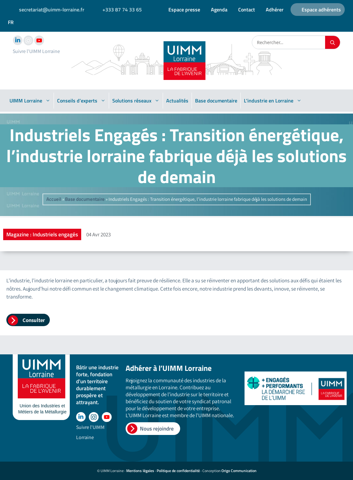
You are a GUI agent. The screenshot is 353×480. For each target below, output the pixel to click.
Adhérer (275, 9)
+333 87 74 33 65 (122, 9)
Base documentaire (216, 100)
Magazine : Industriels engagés (42, 234)
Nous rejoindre (157, 428)
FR (11, 22)
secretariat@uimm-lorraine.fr (51, 9)
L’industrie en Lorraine (273, 100)
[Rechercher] (332, 42)
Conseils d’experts (81, 100)
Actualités (177, 100)
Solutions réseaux (136, 100)
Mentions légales (140, 471)
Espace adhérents (321, 9)
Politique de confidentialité (178, 471)
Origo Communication (239, 471)
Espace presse (184, 9)
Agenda (219, 9)
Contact (246, 9)
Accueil (53, 199)
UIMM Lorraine (30, 100)
